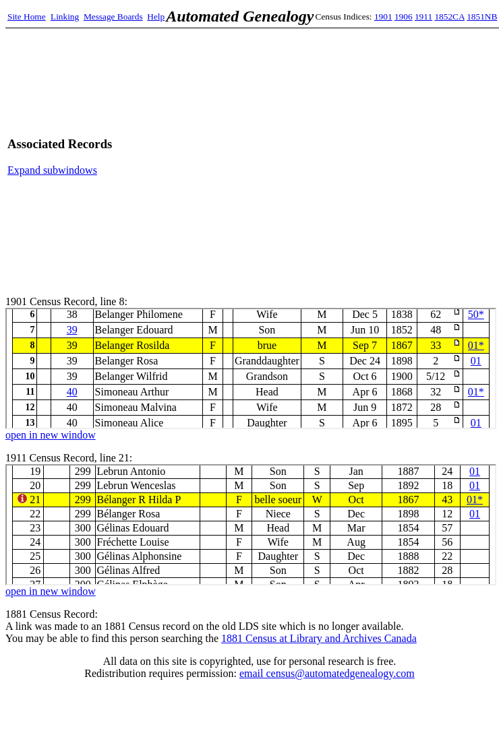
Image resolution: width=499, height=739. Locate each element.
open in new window (50, 435)
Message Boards (113, 16)
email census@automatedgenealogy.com (327, 673)
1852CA (449, 16)
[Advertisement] (365, 156)
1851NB (482, 16)
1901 (383, 16)
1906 (403, 16)
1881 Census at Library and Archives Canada (319, 638)
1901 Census (250, 368)
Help (156, 16)
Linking (65, 16)
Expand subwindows (52, 170)
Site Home (26, 16)
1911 (423, 16)
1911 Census (250, 524)
